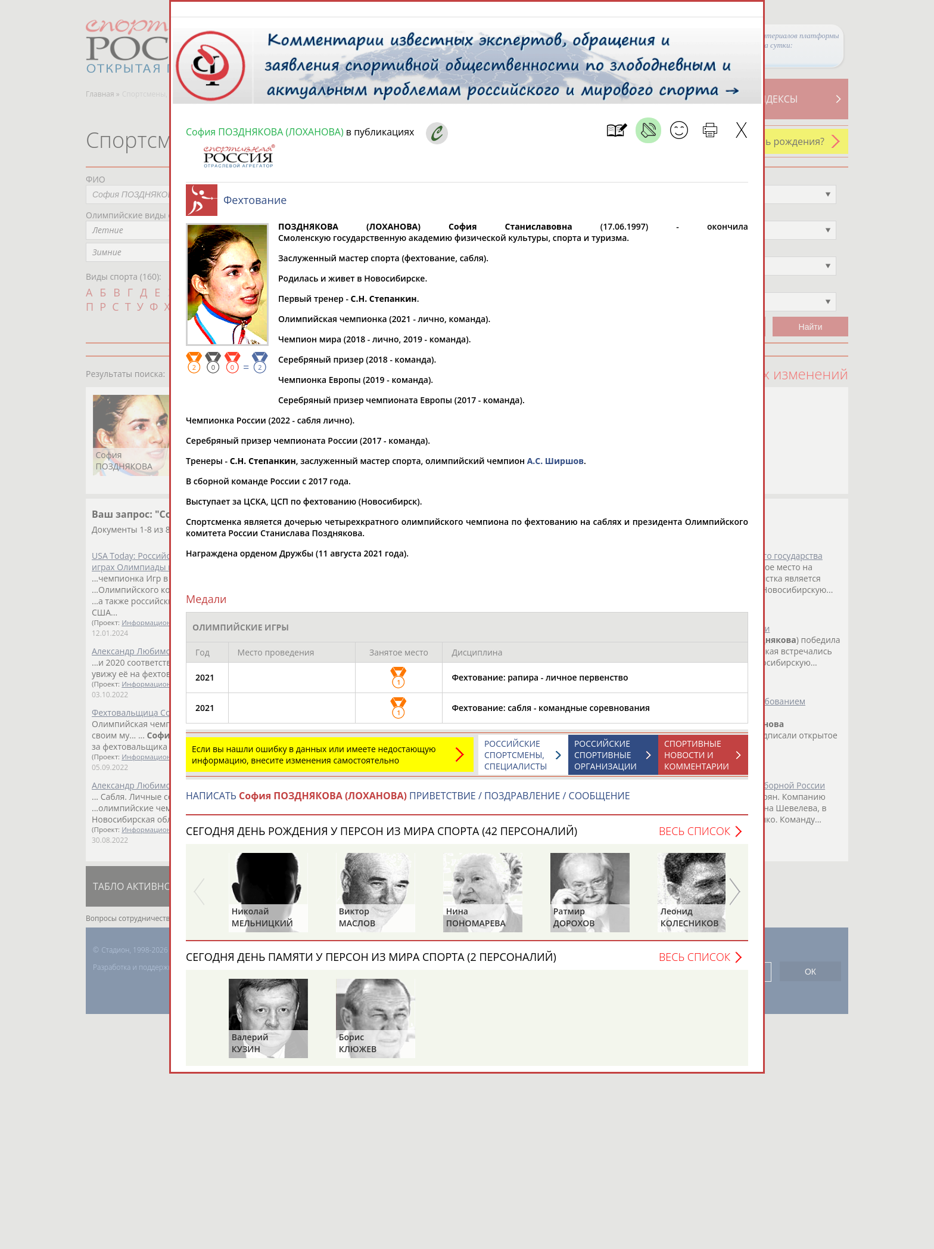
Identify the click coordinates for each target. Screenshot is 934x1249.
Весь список (694, 837)
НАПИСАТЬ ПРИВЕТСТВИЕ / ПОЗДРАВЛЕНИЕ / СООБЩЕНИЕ (408, 801)
